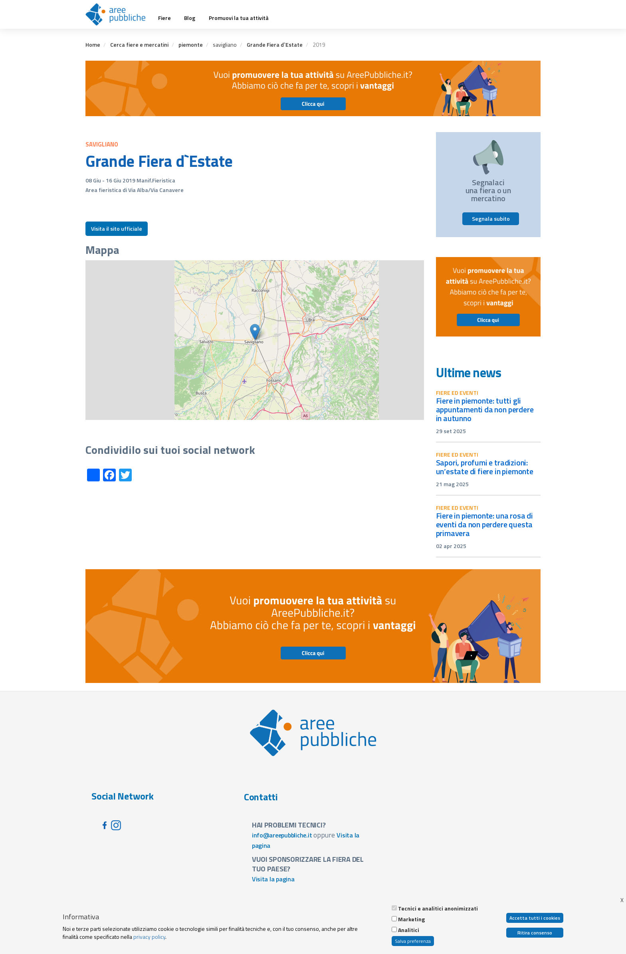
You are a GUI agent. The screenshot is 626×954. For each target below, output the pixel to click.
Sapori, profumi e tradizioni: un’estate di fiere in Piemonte (484, 466)
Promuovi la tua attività (239, 18)
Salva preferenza (413, 941)
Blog (189, 18)
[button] (255, 332)
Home (92, 44)
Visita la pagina (273, 879)
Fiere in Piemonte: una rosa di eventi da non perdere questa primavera (484, 524)
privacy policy (149, 936)
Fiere (164, 18)
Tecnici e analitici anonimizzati (438, 908)
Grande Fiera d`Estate (275, 44)
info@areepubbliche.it (282, 835)
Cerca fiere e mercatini (139, 44)
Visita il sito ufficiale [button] (116, 228)
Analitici (408, 930)
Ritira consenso (534, 932)
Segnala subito (491, 218)
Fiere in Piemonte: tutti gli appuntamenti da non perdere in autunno (485, 409)
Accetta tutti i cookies (534, 918)
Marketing (411, 919)
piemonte (190, 44)
